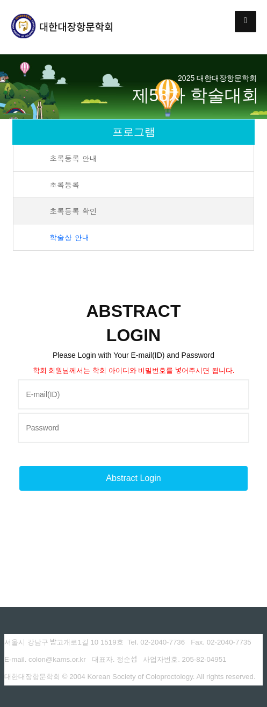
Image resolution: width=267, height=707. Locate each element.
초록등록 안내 (73, 158)
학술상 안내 (69, 237)
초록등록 (64, 184)
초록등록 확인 (73, 211)
